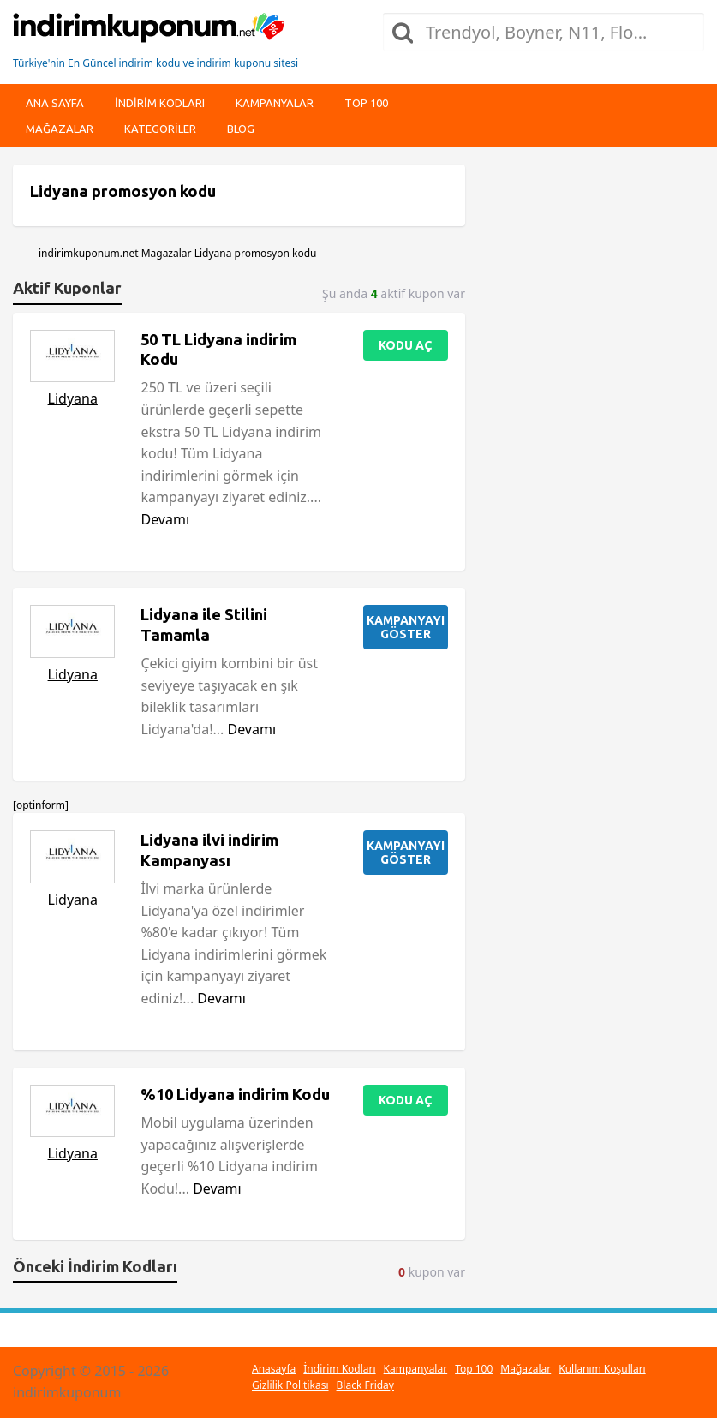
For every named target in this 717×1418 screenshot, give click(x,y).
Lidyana (73, 398)
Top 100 (366, 103)
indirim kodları (160, 103)
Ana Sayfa (55, 103)
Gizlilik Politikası (290, 1385)
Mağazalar (59, 129)
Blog (240, 129)
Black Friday (365, 1385)
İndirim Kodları (339, 1368)
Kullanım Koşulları (602, 1368)
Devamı (164, 519)
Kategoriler (160, 129)
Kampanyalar (275, 103)
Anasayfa (274, 1368)
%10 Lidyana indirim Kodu (235, 1094)
